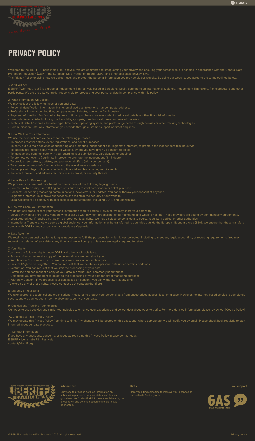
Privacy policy (239, 434)
